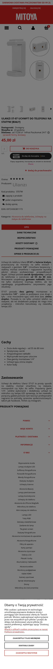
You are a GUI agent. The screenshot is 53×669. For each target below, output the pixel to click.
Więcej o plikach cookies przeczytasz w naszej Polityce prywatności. (26, 630)
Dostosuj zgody (26, 646)
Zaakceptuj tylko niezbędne (26, 638)
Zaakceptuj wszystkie (26, 653)
